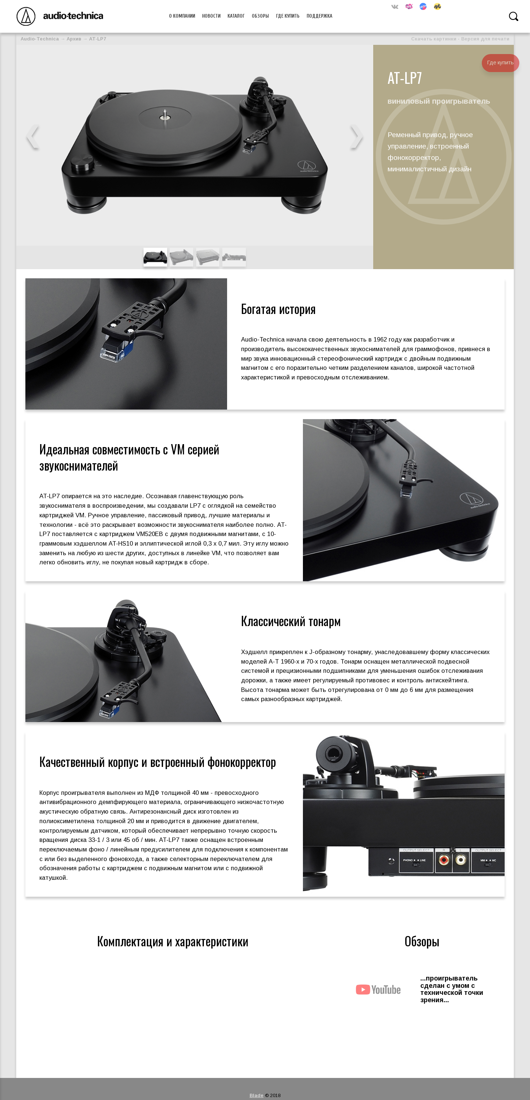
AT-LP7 (97, 39)
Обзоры (260, 16)
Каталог (236, 16)
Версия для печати (485, 39)
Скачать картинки (433, 39)
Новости (211, 16)
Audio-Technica (40, 39)
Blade (257, 1095)
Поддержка (319, 16)
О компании (182, 16)
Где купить (288, 16)
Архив (74, 39)
